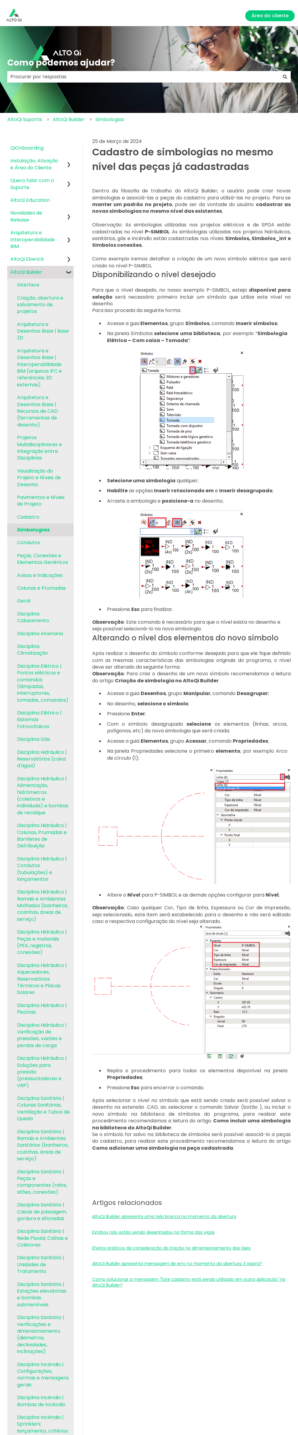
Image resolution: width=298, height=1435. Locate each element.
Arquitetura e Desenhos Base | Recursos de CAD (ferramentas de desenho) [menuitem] (37, 411)
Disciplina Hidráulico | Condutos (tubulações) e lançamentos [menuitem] (42, 869)
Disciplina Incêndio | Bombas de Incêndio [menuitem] (41, 1401)
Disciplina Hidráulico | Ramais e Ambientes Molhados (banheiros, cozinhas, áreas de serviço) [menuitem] (42, 905)
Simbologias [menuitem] (33, 529)
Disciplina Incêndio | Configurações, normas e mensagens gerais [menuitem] (43, 1374)
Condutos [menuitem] (28, 542)
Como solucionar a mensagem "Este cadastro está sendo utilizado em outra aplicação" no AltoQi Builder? (189, 1282)
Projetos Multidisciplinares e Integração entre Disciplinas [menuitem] (39, 447)
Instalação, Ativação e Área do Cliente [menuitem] (34, 164)
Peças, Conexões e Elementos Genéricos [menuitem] (42, 559)
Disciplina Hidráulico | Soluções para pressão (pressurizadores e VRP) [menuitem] (42, 1072)
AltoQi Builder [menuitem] (26, 272)
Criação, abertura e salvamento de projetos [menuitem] (40, 304)
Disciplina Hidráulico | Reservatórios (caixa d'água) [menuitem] (42, 759)
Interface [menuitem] (28, 284)
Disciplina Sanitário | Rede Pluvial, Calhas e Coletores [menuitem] (42, 1238)
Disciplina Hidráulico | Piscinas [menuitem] (42, 1009)
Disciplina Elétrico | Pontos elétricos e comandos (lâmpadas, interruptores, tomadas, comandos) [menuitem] (43, 683)
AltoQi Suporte (24, 119)
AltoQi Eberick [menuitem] (27, 259)
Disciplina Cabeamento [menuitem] (33, 617)
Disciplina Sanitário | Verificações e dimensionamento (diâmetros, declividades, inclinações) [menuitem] (40, 1334)
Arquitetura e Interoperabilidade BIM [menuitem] (32, 239)
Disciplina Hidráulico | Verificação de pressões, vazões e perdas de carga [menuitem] (42, 1035)
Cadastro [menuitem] (28, 517)
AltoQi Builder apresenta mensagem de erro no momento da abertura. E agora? (177, 1263)
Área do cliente (270, 15)
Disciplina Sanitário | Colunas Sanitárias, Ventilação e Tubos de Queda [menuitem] (43, 1108)
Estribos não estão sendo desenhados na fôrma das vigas (153, 1232)
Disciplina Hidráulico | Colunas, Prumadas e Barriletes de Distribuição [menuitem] (42, 835)
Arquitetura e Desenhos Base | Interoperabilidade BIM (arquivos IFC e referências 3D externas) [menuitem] (39, 367)
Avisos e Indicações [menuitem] (40, 575)
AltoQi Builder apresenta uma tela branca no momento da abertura (164, 1216)
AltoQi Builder (69, 119)
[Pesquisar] (285, 77)
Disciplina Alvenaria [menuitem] (40, 633)
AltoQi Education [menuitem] (30, 200)
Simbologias (109, 119)
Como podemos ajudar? (61, 63)
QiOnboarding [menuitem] (27, 147)
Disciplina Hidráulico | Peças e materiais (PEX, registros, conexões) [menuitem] (42, 942)
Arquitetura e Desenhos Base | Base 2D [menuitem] (43, 331)
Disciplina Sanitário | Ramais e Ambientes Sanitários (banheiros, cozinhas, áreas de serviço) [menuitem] (43, 1145)
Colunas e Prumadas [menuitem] (41, 588)
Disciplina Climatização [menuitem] (32, 649)
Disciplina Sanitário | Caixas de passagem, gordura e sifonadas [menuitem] (42, 1211)
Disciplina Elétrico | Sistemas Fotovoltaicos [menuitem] (39, 719)
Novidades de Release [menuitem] (26, 216)
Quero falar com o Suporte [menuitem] (32, 184)
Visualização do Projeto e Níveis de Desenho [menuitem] (39, 477)
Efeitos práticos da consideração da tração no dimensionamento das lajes (171, 1248)
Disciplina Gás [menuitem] (33, 739)
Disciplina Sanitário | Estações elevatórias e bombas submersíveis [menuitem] (41, 1294)
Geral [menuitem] (23, 600)
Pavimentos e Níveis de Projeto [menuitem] (41, 500)
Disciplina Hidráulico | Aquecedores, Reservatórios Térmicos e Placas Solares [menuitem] (42, 979)
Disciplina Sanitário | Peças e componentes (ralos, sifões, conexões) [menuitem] (42, 1182)
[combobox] (143, 77)
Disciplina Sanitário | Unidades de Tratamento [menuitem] (40, 1264)
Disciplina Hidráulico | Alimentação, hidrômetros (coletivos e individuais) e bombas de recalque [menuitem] (43, 795)
